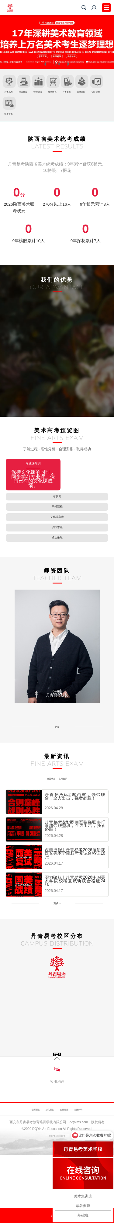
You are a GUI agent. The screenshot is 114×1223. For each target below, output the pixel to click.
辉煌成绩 (69, 86)
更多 (57, 785)
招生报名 (96, 113)
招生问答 (69, 113)
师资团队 (42, 113)
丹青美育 (14, 113)
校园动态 (45, 833)
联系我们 (17, 1162)
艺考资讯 (68, 833)
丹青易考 (14, 86)
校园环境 (42, 86)
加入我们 (43, 1162)
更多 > (57, 961)
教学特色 (96, 86)
